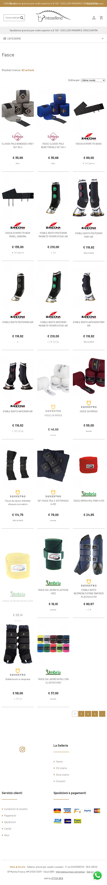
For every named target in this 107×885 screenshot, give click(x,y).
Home (59, 761)
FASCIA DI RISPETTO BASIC (89, 143)
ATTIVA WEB (57, 878)
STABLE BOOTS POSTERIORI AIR (17, 330)
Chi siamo (61, 768)
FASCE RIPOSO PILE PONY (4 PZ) (89, 509)
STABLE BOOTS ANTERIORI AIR (18, 420)
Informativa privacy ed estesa (70, 871)
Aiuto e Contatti (95, 3)
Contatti (60, 781)
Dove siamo (62, 774)
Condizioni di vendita (15, 808)
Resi (6, 835)
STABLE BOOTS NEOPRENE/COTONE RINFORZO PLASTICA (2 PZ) (89, 602)
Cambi (7, 828)
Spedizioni (10, 822)
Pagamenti (10, 815)
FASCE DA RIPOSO (89, 420)
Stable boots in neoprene (17, 687)
